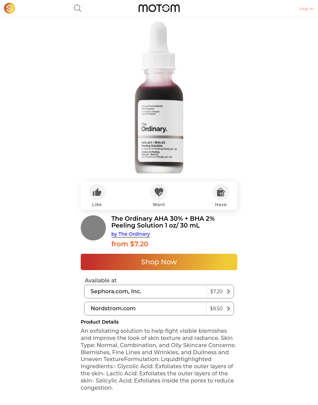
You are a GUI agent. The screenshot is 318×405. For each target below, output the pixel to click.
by (130, 234)
